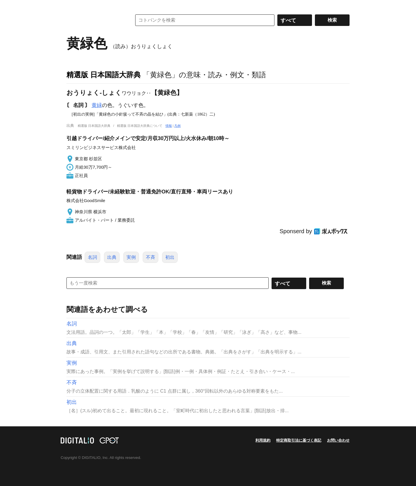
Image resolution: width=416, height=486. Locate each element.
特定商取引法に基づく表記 (298, 440)
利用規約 (262, 440)
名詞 (92, 257)
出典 (111, 257)
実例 (131, 257)
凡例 (177, 125)
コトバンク (95, 20)
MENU (72, 6)
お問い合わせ (338, 440)
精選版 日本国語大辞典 (103, 75)
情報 (169, 125)
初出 (169, 257)
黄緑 (97, 105)
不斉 (150, 257)
